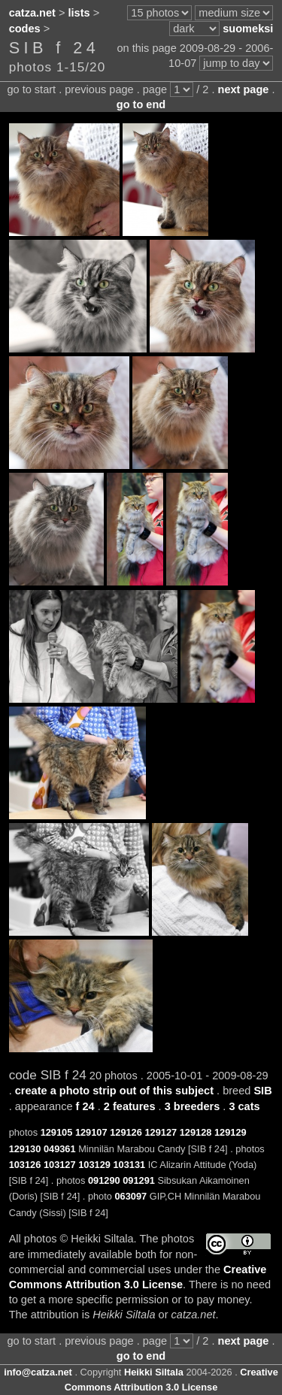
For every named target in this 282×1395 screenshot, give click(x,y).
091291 (139, 1180)
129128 (196, 1132)
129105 (57, 1132)
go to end (141, 104)
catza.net (32, 13)
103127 (60, 1164)
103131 (129, 1164)
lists (79, 13)
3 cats (244, 1106)
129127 (160, 1132)
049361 (60, 1148)
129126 (126, 1132)
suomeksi (248, 29)
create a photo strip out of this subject (114, 1091)
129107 (91, 1132)
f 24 (85, 1106)
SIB (262, 1091)
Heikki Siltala (153, 1372)
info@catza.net (38, 1372)
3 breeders (192, 1106)
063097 (130, 1196)
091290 (104, 1180)
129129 (230, 1132)
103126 (25, 1164)
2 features (130, 1106)
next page (243, 89)
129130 (25, 1148)
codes (25, 29)
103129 (94, 1164)
